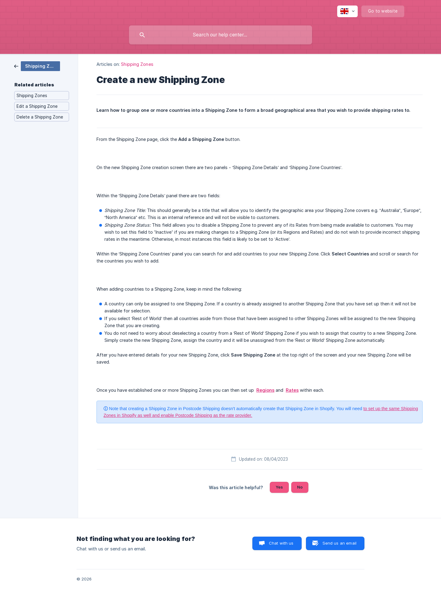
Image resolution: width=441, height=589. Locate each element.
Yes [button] (279, 487)
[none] (347, 11)
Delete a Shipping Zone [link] (40, 117)
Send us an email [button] (339, 543)
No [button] (300, 487)
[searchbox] (220, 34)
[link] (37, 66)
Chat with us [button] (281, 543)
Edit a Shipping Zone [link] (37, 106)
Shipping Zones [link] (32, 95)
